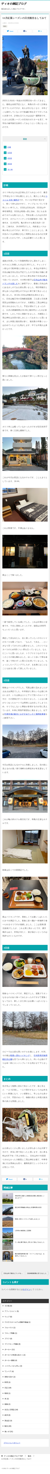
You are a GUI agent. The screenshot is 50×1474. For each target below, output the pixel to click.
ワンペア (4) (9, 1371)
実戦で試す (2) (10, 1377)
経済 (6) (7, 1415)
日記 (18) (8, 1388)
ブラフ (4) (8, 1339)
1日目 (10, 153)
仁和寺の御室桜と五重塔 (23, 1230)
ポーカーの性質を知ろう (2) (15, 1355)
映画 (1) (7, 1393)
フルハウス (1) (10, 1328)
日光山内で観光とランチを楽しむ (14, 1273)
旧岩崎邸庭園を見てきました (36, 1273)
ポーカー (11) (10, 1349)
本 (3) (7, 1399)
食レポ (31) (9, 1431)
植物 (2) (7, 1404)
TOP (13, 1456)
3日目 (10, 164)
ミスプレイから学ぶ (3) (13, 1366)
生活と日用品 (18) (11, 1410)
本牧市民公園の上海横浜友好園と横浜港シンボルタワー (30, 1197)
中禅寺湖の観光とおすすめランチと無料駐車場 (24, 714)
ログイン (27, 1289)
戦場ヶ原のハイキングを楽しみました (27, 1219)
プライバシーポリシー (12, 1443)
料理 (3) (7, 1382)
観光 (4, 26)
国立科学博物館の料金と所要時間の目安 (28, 1207)
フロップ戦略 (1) (11, 1333)
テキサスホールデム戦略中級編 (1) (17, 1322)
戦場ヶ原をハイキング (20, 1055)
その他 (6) (8, 1306)
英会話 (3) (8, 1421)
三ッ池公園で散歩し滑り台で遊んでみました (30, 1242)
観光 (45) (8, 1426)
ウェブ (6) (8, 1317)
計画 (9, 147)
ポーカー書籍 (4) (11, 1360)
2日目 (10, 158)
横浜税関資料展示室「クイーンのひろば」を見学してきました (30, 1255)
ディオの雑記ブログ (14, 3)
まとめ (10, 169)
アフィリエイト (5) (12, 1311)
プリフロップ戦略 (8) (12, 1344)
